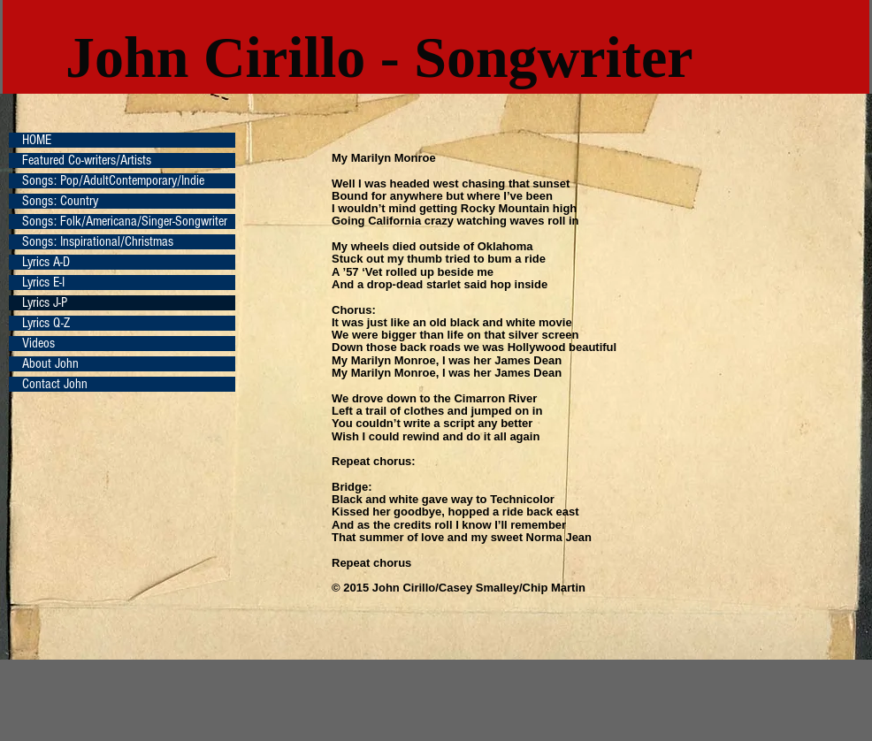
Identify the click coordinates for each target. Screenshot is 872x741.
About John (50, 363)
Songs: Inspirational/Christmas (97, 241)
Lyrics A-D (46, 262)
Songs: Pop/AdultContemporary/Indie (113, 180)
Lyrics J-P (44, 302)
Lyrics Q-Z (46, 323)
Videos (38, 343)
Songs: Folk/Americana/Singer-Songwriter (124, 221)
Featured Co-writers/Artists (86, 160)
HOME (36, 140)
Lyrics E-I (43, 282)
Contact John (55, 384)
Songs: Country (60, 201)
